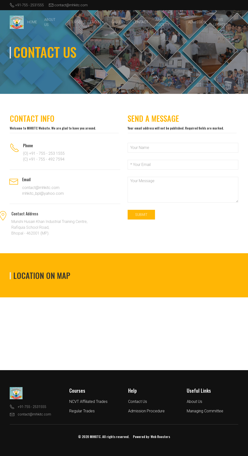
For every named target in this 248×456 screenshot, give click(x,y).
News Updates (220, 22)
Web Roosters (158, 436)
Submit (141, 215)
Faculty (97, 22)
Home (32, 22)
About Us (49, 22)
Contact (140, 22)
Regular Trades (80, 411)
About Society (162, 22)
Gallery (118, 22)
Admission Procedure (144, 411)
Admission (197, 22)
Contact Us (135, 401)
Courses (75, 22)
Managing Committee (203, 411)
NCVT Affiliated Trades (86, 401)
